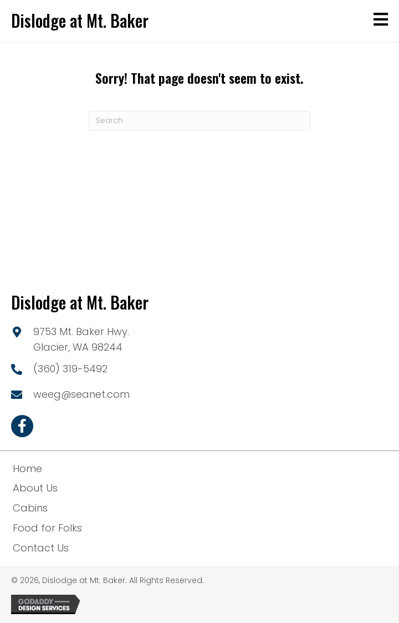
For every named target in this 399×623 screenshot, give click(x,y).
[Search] (199, 120)
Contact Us (41, 548)
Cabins (30, 508)
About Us (35, 488)
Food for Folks (47, 528)
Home (27, 468)
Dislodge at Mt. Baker (80, 20)
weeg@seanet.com (81, 394)
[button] (22, 426)
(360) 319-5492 (70, 369)
